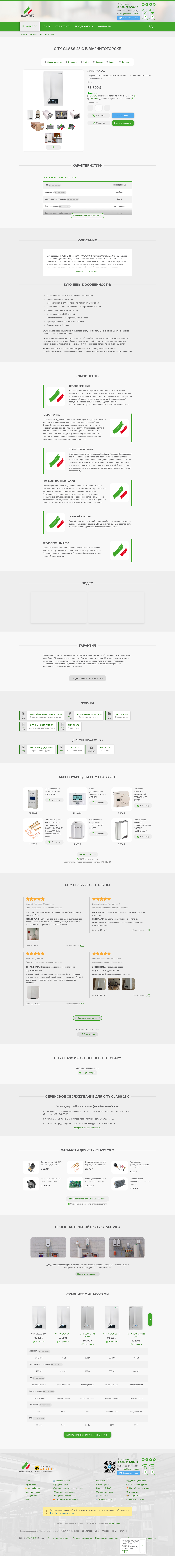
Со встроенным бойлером (66, 1492)
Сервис (112, 62)
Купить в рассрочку (123, 123)
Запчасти (126, 62)
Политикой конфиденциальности (129, 1551)
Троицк (114, 1531)
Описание (72, 62)
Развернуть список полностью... (87, 1128)
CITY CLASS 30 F (63, 1334)
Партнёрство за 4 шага (139, 1488)
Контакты (104, 26)
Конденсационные (62, 1496)
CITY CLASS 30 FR (111, 1334)
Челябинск (124, 1531)
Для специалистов (137, 1481)
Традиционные (61, 1485)
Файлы (86, 62)
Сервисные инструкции (136, 1485)
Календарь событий (135, 1499)
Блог (27, 1499)
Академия (133, 1496)
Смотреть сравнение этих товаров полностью (86, 1435)
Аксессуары (104, 1499)
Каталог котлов (63, 1481)
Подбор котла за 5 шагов (67, 1499)
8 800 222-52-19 (128, 7)
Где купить (63, 26)
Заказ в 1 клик (121, 116)
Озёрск (105, 1531)
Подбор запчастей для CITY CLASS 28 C (86, 1199)
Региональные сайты (82, 1538)
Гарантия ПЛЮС (103, 1488)
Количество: (93, 102)
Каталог (31, 26)
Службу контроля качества (62, 1513)
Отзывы (99, 62)
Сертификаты (31, 1485)
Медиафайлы (34, 1488)
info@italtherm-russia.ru (129, 14)
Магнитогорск (125, 4)
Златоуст (65, 1531)
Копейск (75, 1531)
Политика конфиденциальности (109, 1538)
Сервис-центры (103, 1485)
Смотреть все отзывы (88, 1018)
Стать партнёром (134, 1492)
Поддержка (84, 26)
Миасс (97, 1531)
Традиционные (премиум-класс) (68, 1488)
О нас (47, 26)
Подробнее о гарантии (87, 678)
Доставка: (94, 99)
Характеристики (54, 62)
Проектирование (32, 1492)
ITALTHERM (32, 1538)
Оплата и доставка (104, 1492)
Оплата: (93, 96)
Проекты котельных (86, 1274)
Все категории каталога (58, 1538)
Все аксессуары (86, 854)
